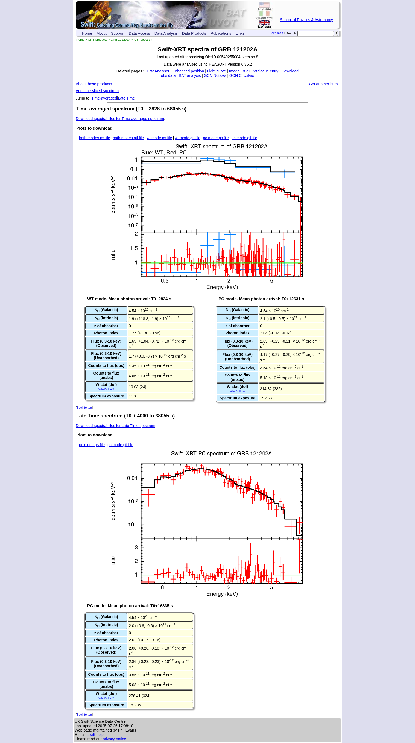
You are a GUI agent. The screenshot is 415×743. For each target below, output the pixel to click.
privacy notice (114, 739)
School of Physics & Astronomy (306, 19)
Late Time (126, 98)
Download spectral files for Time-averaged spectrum (120, 118)
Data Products (194, 33)
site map (277, 32)
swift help (95, 734)
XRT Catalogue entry (260, 71)
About (102, 33)
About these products (94, 84)
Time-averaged (104, 98)
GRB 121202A (120, 39)
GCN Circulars (241, 75)
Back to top (84, 407)
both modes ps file (94, 138)
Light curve (216, 71)
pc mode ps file (216, 138)
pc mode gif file (244, 138)
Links (240, 33)
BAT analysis (190, 75)
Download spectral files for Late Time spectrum (115, 425)
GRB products (97, 39)
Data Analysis (166, 33)
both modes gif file (128, 138)
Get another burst (324, 84)
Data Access (139, 33)
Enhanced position (188, 71)
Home (87, 33)
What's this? (106, 389)
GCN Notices (215, 75)
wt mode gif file (187, 138)
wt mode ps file (159, 138)
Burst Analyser (157, 71)
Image (234, 71)
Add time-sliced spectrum (97, 91)
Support (117, 33)
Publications (221, 33)
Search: (291, 33)
